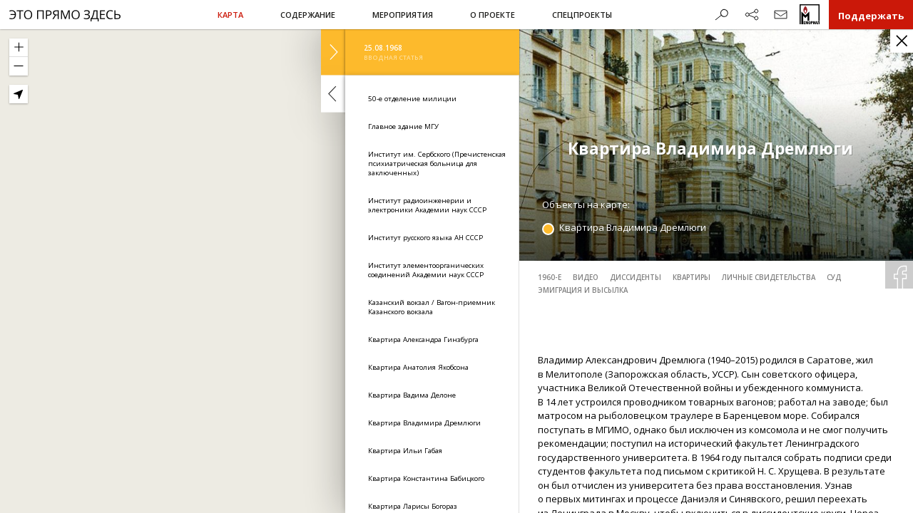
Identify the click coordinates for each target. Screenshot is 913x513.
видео (585, 277)
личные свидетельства (768, 277)
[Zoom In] (18, 47)
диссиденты (635, 277)
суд (834, 277)
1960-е (549, 277)
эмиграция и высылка (583, 290)
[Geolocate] (18, 94)
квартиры (691, 277)
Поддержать (871, 15)
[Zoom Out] (18, 66)
